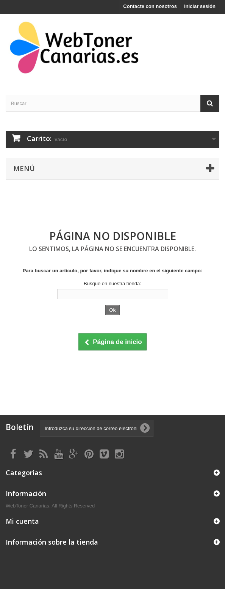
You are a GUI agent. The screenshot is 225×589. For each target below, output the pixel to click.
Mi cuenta (22, 521)
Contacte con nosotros (150, 6)
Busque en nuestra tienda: (112, 283)
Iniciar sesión (200, 6)
